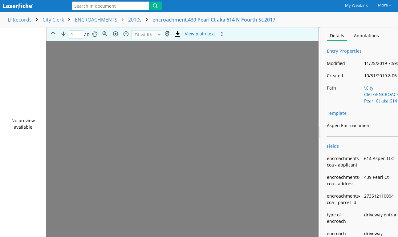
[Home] (32, 6)
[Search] (155, 6)
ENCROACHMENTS (101, 19)
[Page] (76, 34)
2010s (139, 19)
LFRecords (24, 19)
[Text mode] (200, 34)
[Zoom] (146, 34)
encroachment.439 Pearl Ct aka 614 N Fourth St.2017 (213, 19)
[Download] (178, 34)
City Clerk (58, 19)
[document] (359, 132)
